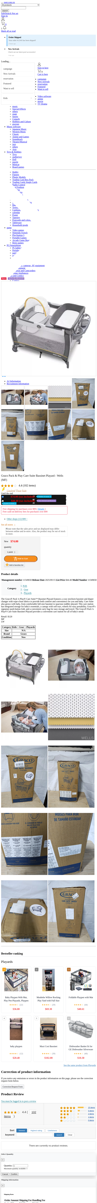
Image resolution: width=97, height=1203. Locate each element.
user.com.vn (9, 2)
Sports (15, 116)
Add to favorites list (14, 564)
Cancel (5, 1174)
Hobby (15, 172)
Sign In (4, 16)
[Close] (2, 1159)
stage (14, 114)
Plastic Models (19, 177)
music (15, 106)
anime (40, 99)
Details (41, 509)
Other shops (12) (17, 519)
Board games (18, 167)
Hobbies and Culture (21, 121)
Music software (14, 126)
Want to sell (8, 88)
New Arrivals (9, 74)
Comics (15, 280)
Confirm (14, 1174)
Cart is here (43, 74)
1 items (91, 1117)
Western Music (19, 131)
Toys (14, 154)
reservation (8, 78)
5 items (91, 1111)
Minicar (15, 164)
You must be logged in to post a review (18, 1101)
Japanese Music (19, 129)
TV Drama (42, 104)
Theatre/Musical (19, 142)
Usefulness (52, 1130)
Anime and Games (20, 137)
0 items (91, 1120)
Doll (14, 159)
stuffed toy (17, 157)
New (28, 496)
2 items (91, 1114)
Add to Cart (21, 559)
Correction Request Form (13, 1087)
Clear (70, 1135)
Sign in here (43, 68)
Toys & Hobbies (14, 152)
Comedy (16, 119)
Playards (28, 593)
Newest (22, 1130)
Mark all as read (8, 31)
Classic (15, 134)
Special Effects (19, 109)
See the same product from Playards (79, 1065)
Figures (15, 174)
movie (40, 101)
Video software (44, 96)
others (15, 111)
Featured (7, 83)
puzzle (15, 162)
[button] (48, 28)
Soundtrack (17, 139)
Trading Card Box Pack (23, 179)
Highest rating (36, 1130)
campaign (7, 69)
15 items (91, 1107)
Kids (5, 98)
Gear (26, 589)
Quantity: (8, 1165)
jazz (14, 144)
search (5, 11)
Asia (14, 149)
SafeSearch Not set (9, 13)
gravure (15, 124)
